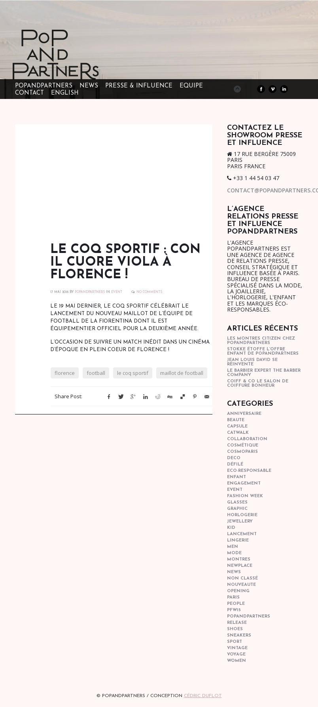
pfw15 (234, 610)
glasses (237, 502)
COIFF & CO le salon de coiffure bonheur (257, 383)
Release (237, 623)
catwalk (238, 433)
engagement (244, 483)
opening (238, 591)
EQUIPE (191, 86)
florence (65, 372)
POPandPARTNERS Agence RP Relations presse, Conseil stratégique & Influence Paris (70, 67)
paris (233, 597)
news (234, 572)
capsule (237, 426)
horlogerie (242, 515)
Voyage (236, 654)
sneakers (239, 635)
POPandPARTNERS (43, 86)
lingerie (238, 540)
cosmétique (242, 445)
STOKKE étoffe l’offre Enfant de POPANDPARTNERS (263, 351)
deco (233, 458)
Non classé (242, 578)
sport (234, 642)
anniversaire (244, 414)
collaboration (247, 439)
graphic (237, 509)
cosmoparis (242, 452)
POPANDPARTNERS (90, 292)
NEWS (89, 86)
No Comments (149, 292)
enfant (236, 477)
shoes (235, 629)
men (232, 547)
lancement (242, 534)
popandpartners (248, 616)
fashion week (245, 496)
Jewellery (240, 521)
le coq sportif (132, 372)
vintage (237, 648)
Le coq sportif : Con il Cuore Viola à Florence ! (125, 262)
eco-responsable (249, 471)
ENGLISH (65, 93)
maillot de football (181, 372)
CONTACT (29, 93)
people (236, 604)
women (236, 661)
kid (231, 528)
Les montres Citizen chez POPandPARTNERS (261, 340)
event (116, 292)
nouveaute (241, 585)
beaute (235, 420)
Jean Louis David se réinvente (252, 362)
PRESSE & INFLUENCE (138, 86)
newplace (239, 566)
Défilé (235, 464)
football (96, 372)
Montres (238, 559)
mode (234, 553)
